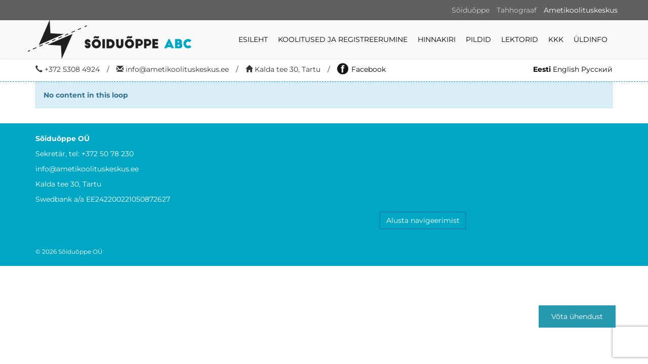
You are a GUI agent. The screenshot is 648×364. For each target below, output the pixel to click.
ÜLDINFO (591, 39)
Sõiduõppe (471, 10)
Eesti (542, 69)
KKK (555, 39)
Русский (597, 69)
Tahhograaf (517, 10)
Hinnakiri (437, 39)
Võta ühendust (577, 316)
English (566, 69)
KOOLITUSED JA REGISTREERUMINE (343, 39)
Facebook (361, 69)
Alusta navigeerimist (423, 220)
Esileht (253, 39)
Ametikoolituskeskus (581, 10)
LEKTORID (519, 39)
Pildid (478, 39)
